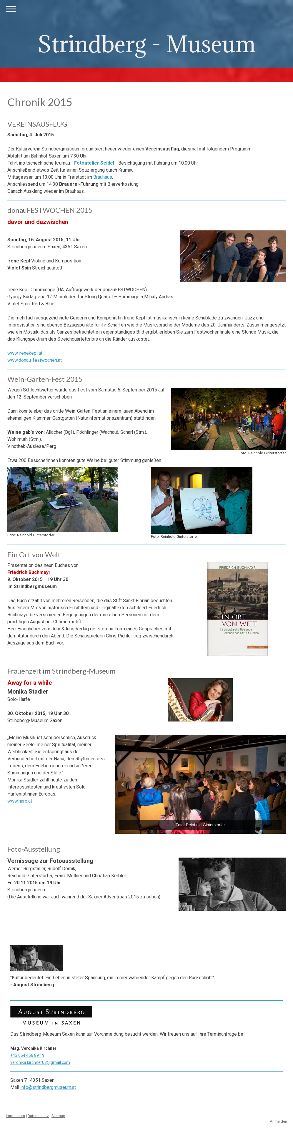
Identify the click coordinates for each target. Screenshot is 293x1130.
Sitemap (58, 1116)
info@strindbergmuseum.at (48, 1087)
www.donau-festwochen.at (34, 360)
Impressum (15, 1116)
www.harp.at (19, 801)
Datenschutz (38, 1116)
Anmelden (278, 1121)
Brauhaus (102, 177)
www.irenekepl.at (24, 353)
